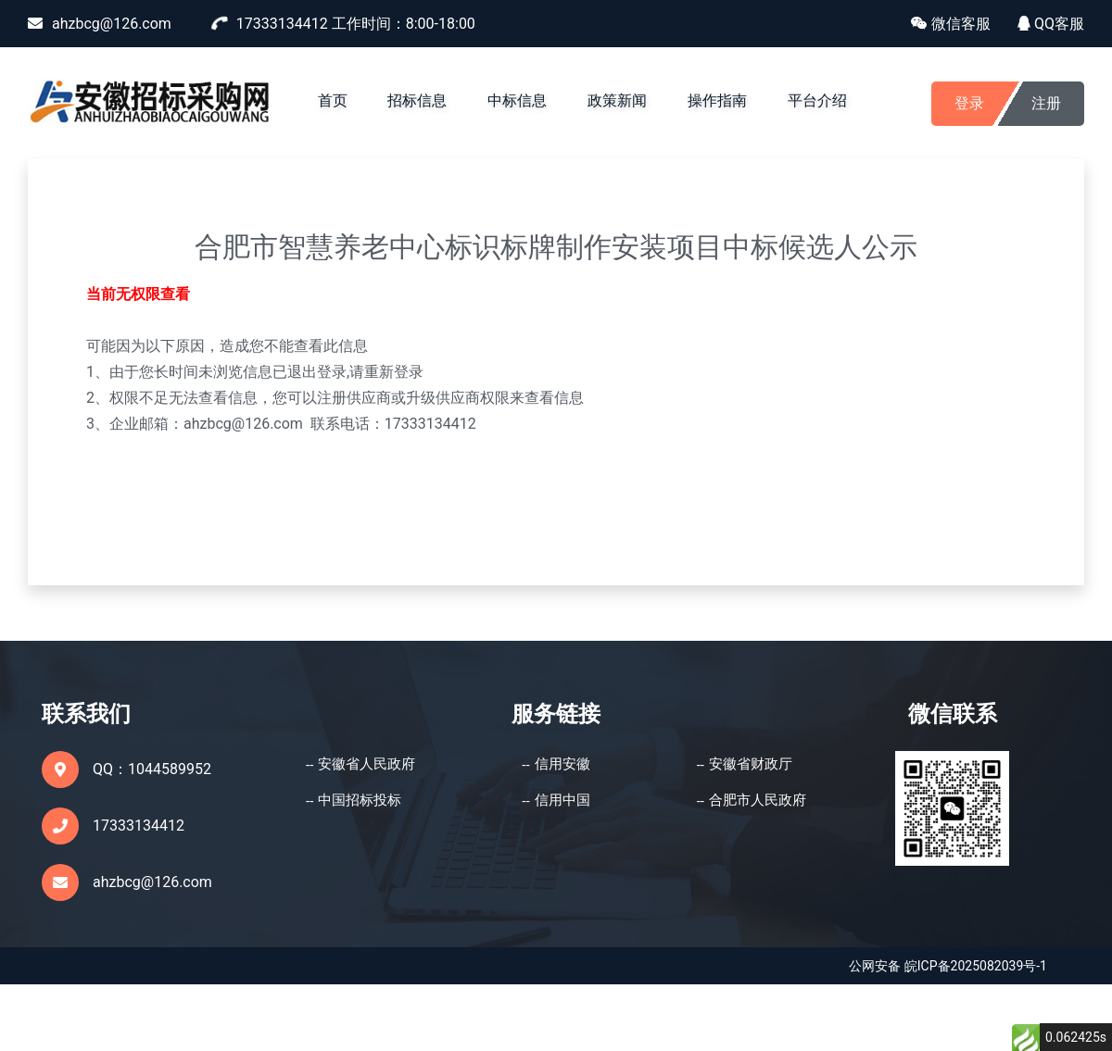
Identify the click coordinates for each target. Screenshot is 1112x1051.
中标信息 (517, 100)
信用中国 (562, 800)
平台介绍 (817, 100)
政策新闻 (617, 100)
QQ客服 (1050, 23)
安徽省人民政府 (366, 764)
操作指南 (717, 100)
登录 (969, 103)
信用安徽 (562, 764)
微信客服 (951, 23)
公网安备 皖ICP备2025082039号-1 (948, 965)
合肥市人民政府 (757, 800)
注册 (1046, 103)
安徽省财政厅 (750, 764)
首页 (333, 100)
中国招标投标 (359, 800)
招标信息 (417, 100)
